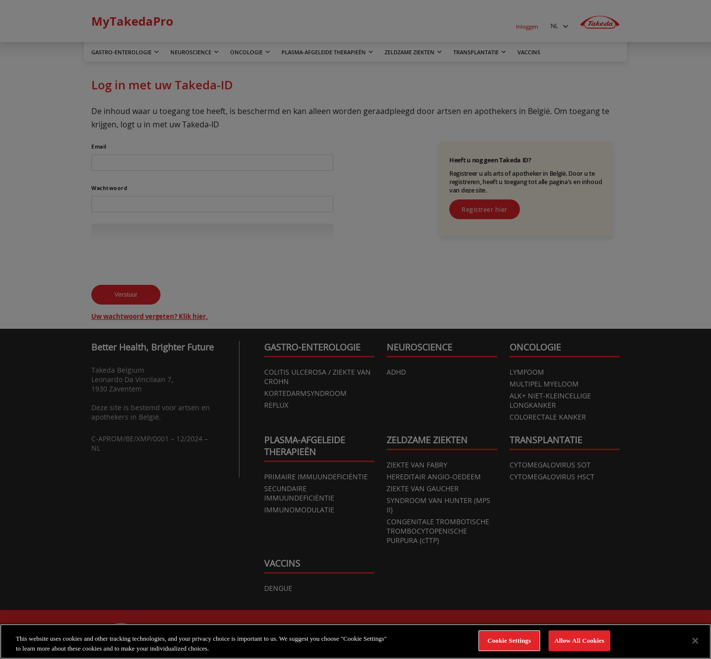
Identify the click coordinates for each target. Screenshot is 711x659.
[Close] (695, 641)
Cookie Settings (509, 640)
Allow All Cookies (579, 640)
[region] (355, 641)
